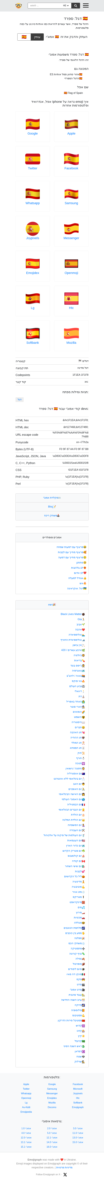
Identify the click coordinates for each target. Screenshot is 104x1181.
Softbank (32, 342)
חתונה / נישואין (75, 768)
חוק (81, 753)
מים (81, 907)
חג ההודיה (77, 737)
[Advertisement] (52, 45)
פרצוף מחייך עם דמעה (72, 557)
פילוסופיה (78, 1010)
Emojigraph (78, 1107)
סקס (80, 979)
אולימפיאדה (77, 634)
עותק (37, 36)
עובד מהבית (77, 994)
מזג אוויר (78, 891)
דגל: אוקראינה (77, 588)
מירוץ (80, 912)
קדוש (80, 1025)
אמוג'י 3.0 (78, 1128)
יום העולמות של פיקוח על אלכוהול (64, 835)
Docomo (52, 1107)
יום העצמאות (76, 840)
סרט (81, 984)
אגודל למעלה (77, 578)
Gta (81, 619)
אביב (81, 624)
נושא (52, 604)
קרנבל (80, 1041)
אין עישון (79, 645)
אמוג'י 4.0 (26, 1133)
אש (83, 583)
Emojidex (32, 273)
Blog (52, 506)
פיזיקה (80, 1005)
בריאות (79, 660)
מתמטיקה (78, 948)
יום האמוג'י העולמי (73, 799)
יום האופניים (76, 789)
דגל (20, 399)
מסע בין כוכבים (75, 933)
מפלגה (79, 938)
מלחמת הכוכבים (74, 927)
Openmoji (71, 273)
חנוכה (80, 763)
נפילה (80, 958)
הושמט (79, 717)
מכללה (79, 922)
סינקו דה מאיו (76, 974)
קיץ (81, 1036)
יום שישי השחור (75, 866)
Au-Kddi (26, 1107)
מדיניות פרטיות (64, 1167)
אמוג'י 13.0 (77, 1137)
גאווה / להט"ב (76, 675)
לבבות (80, 871)
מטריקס (79, 897)
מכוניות (79, 917)
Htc (71, 308)
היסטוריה (78, 722)
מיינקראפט (77, 902)
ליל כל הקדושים (74, 876)
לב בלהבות (79, 567)
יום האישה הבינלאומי (72, 794)
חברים (80, 727)
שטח (80, 1056)
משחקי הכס (76, 943)
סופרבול (79, 963)
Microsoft (77, 1089)
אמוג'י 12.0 (26, 1137)
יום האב (79, 783)
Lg (32, 308)
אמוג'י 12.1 (52, 1137)
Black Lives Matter (73, 614)
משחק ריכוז (52, 515)
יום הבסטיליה (76, 804)
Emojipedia (26, 1112)
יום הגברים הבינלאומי (72, 809)
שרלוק (79, 1061)
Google (33, 133)
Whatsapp (33, 203)
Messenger (71, 238)
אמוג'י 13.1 (26, 1142)
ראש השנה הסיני (74, 1046)
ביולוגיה (79, 655)
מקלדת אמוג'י (52, 497)
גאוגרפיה (78, 670)
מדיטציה (78, 881)
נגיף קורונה (77, 953)
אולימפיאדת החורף (73, 639)
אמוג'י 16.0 (52, 1147)
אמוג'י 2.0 (52, 1128)
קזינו (81, 1030)
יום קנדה (78, 861)
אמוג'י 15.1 (26, 1147)
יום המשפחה (76, 825)
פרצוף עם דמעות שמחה (72, 547)
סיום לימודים (76, 969)
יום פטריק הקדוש (74, 850)
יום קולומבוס (76, 855)
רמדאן (80, 1051)
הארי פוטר (77, 706)
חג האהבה (77, 732)
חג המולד (78, 742)
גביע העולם (77, 686)
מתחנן (81, 562)
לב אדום (80, 573)
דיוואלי (80, 691)
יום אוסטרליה (76, 773)
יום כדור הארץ (75, 845)
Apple (71, 133)
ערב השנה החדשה (73, 999)
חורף (80, 758)
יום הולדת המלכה (73, 819)
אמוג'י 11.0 (77, 1133)
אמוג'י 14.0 (52, 1142)
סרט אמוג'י (77, 989)
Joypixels (32, 238)
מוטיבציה (78, 886)
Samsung (71, 203)
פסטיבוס (78, 1015)
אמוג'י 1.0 (26, 1128)
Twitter (32, 168)
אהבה (80, 629)
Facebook (71, 168)
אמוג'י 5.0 (52, 1133)
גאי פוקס (78, 681)
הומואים (79, 711)
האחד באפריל (75, 701)
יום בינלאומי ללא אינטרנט (69, 778)
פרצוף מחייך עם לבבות (72, 552)
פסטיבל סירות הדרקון (71, 1020)
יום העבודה (77, 830)
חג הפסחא (77, 747)
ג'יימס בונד (77, 665)
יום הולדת (78, 814)
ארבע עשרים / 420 (73, 650)
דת (82, 696)
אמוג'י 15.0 (77, 1142)
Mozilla (71, 342)
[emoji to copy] (24, 37)
